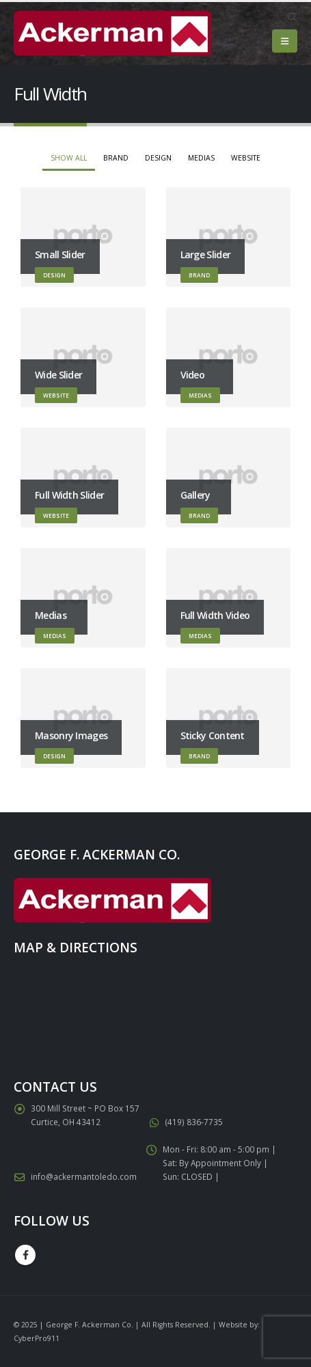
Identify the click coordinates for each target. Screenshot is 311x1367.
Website (245, 158)
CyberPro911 (36, 1338)
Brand (116, 158)
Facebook (25, 1255)
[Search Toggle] (291, 17)
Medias (201, 158)
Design (158, 158)
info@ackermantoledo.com (84, 1176)
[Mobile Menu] (284, 41)
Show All (69, 158)
